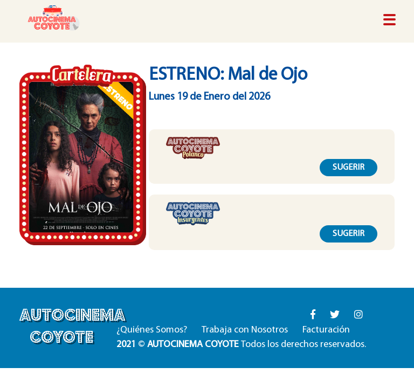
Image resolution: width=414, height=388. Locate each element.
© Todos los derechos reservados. (241, 345)
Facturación (326, 330)
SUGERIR (348, 167)
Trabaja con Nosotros (245, 330)
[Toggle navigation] (389, 20)
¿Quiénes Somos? (151, 330)
